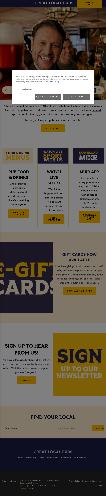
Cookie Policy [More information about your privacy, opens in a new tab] (54, 81)
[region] (53, 87)
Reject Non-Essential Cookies (48, 97)
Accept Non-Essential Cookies (77, 97)
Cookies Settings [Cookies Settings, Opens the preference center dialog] (25, 89)
